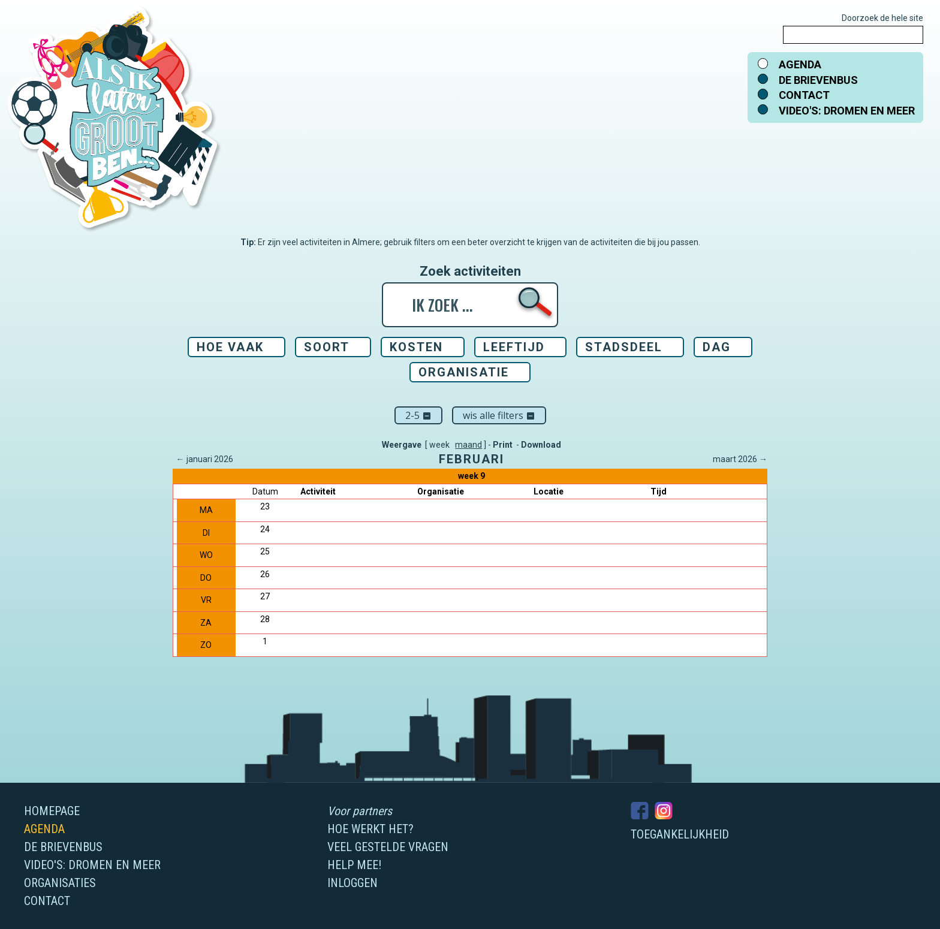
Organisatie (463, 372)
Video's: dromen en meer (847, 110)
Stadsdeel (623, 347)
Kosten (416, 347)
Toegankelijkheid (680, 834)
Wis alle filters (499, 415)
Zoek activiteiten (470, 271)
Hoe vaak (230, 347)
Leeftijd (514, 347)
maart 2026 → (740, 459)
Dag (717, 347)
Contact (804, 95)
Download (541, 445)
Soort (327, 347)
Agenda (800, 64)
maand (468, 445)
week (439, 445)
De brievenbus (818, 80)
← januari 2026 (204, 459)
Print (503, 445)
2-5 (418, 415)
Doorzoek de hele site (882, 18)
